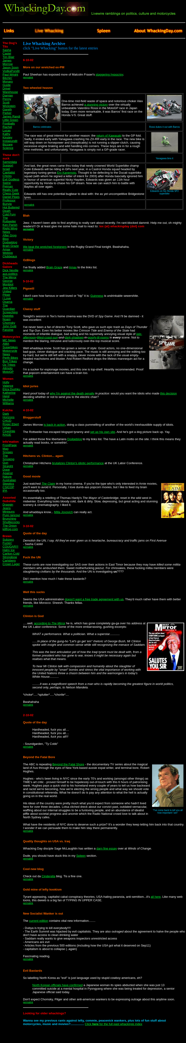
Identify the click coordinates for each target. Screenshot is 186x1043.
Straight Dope (8, 467)
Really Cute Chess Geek (11, 191)
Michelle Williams (8, 401)
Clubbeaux (10, 256)
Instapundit (10, 141)
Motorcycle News (10, 352)
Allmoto (8, 368)
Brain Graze (11, 246)
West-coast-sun (47, 337)
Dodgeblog (10, 242)
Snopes (8, 452)
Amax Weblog (8, 251)
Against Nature (8, 474)
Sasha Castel (7, 51)
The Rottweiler (9, 219)
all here (156, 896)
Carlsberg (9, 560)
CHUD (7, 420)
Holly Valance (8, 383)
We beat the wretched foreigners (45, 247)
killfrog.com (10, 529)
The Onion (10, 525)
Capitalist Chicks (9, 174)
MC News (9, 340)
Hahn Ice (9, 550)
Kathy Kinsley (7, 135)
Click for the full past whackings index (113, 1024)
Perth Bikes (10, 357)
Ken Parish (10, 225)
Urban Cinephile (9, 429)
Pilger (6, 295)
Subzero (8, 539)
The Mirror (10, 277)
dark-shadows (74, 337)
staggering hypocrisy (109, 74)
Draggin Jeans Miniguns (9, 508)
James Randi (11, 116)
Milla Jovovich (63, 512)
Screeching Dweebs (10, 314)
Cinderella (48, 876)
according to (49, 623)
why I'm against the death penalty (72, 393)
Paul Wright (10, 74)
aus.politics (10, 274)
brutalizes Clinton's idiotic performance (78, 463)
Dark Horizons (8, 415)
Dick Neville (10, 270)
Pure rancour (11, 515)
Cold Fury (9, 214)
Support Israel (8, 167)
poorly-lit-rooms (98, 337)
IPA (5, 490)
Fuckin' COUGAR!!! (10, 544)
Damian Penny (8, 97)
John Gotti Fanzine (9, 328)
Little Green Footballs (10, 121)
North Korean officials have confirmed (57, 985)
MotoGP (8, 371)
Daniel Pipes (11, 197)
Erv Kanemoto (66, 172)
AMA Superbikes (10, 345)
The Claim (48, 483)
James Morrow (8, 62)
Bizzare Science (8, 146)
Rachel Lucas (7, 128)
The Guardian (9, 307)
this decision (168, 393)
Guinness (96, 295)
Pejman (8, 186)
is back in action (54, 424)
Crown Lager (11, 564)
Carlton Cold (11, 553)
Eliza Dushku (11, 389)
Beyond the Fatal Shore (68, 764)
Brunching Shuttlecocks (11, 520)
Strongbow (10, 557)
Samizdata (10, 162)
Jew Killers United (10, 289)
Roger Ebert (11, 424)
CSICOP (8, 487)
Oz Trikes (9, 364)
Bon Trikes (10, 361)
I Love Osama (7, 300)
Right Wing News (10, 230)
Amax (73, 267)
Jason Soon (11, 67)
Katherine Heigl (9, 394)
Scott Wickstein (9, 104)
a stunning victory (96, 104)
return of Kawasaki (109, 135)
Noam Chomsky (9, 321)
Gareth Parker (7, 111)
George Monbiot (8, 282)
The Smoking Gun (8, 459)
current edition (38, 920)
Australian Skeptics (9, 481)
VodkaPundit (11, 71)
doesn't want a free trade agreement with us (94, 599)
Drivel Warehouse (10, 90)
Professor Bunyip (9, 202)
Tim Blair (8, 57)
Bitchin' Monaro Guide (8, 81)
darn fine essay (106, 848)
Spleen (81, 855)
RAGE (7, 434)
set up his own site (102, 432)
